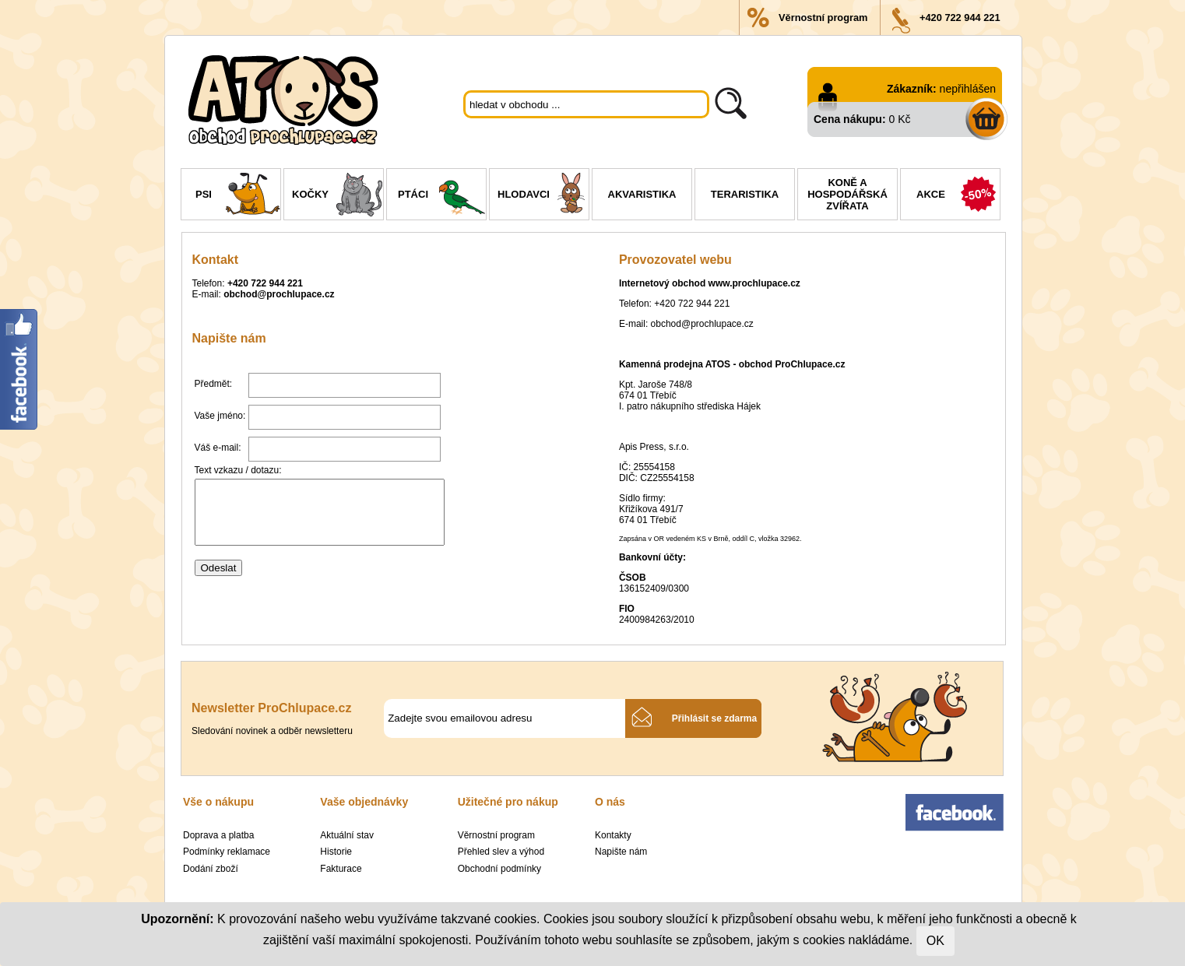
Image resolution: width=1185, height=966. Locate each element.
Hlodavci (543, 196)
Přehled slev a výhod (501, 851)
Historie (336, 851)
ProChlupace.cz (810, 364)
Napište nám (621, 851)
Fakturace (340, 868)
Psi (237, 196)
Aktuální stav (347, 835)
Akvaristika (642, 194)
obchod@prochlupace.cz (278, 294)
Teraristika (745, 194)
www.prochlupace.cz (754, 283)
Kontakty (613, 835)
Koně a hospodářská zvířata (847, 194)
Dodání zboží (210, 868)
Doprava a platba (218, 835)
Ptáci (442, 196)
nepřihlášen (968, 89)
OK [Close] (935, 940)
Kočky (337, 196)
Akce (958, 196)
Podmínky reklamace (226, 851)
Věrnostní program (823, 17)
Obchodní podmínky (499, 868)
